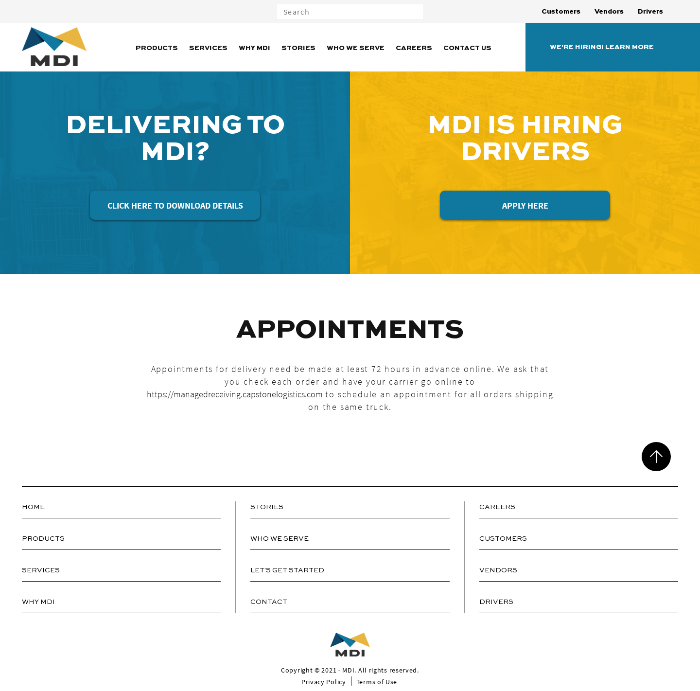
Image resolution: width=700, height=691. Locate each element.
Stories (298, 48)
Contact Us (467, 48)
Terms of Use (376, 681)
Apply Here (525, 205)
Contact (268, 602)
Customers (561, 11)
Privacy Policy (323, 681)
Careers (414, 48)
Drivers (650, 11)
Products (157, 48)
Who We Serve (356, 48)
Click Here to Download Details (175, 205)
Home (33, 507)
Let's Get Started (287, 570)
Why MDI (254, 48)
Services (208, 48)
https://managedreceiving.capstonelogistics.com (235, 394)
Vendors (609, 11)
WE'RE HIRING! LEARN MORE (602, 47)
